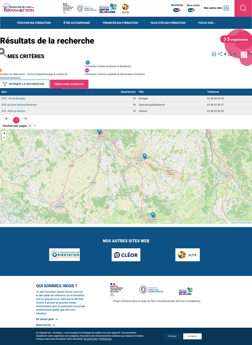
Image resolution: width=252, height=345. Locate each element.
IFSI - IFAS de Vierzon (13, 111)
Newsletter (177, 8)
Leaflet (233, 223)
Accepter (192, 336)
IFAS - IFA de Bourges (13, 98)
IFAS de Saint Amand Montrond (19, 104)
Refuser (172, 336)
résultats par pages (14, 125)
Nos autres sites (213, 7)
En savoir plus (45, 319)
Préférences (105, 339)
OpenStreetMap (245, 223)
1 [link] (16, 120)
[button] (87, 92)
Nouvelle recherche (69, 84)
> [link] (25, 118)
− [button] (4, 138)
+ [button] (4, 133)
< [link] (7, 118)
